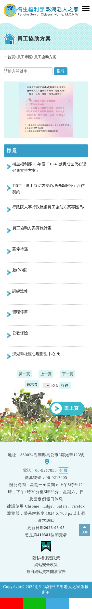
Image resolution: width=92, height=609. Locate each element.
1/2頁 (54, 385)
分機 (63, 470)
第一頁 (24, 374)
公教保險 (20, 333)
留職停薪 (20, 312)
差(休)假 (19, 270)
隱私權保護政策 (46, 558)
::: (5, 57)
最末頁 (32, 384)
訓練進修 (20, 291)
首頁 (11, 57)
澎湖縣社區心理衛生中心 (33, 354)
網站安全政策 (46, 565)
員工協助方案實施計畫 (32, 228)
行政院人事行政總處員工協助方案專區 (45, 207)
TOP (84, 532)
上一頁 (46, 374)
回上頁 (71, 408)
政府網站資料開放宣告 (46, 572)
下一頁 (67, 374)
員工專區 (24, 57)
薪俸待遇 (20, 249)
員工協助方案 (45, 57)
